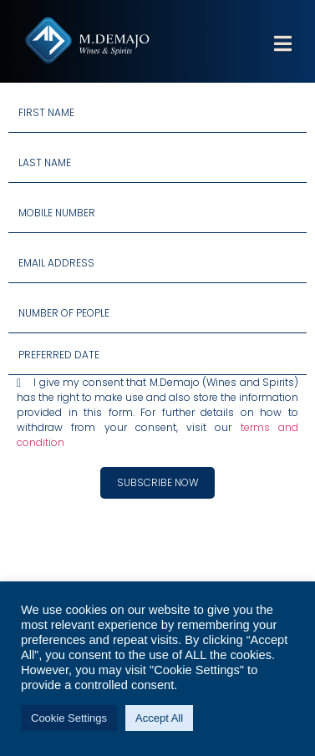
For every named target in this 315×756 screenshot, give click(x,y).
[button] (282, 54)
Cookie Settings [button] (69, 718)
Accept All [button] (159, 718)
